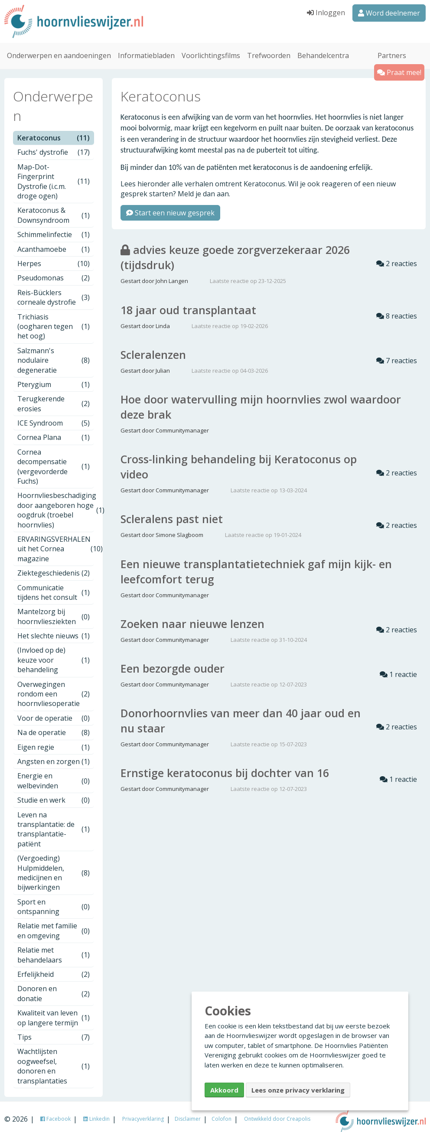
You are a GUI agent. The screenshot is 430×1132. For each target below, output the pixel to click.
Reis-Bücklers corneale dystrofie (53, 290)
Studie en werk (53, 794)
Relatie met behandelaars (53, 948)
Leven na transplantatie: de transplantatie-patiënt (53, 822)
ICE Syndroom (53, 417)
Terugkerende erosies (53, 397)
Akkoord (224, 1090)
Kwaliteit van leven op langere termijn (53, 1011)
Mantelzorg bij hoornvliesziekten (53, 610)
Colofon (221, 1112)
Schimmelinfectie (53, 228)
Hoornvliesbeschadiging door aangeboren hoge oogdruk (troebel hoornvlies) (55, 504)
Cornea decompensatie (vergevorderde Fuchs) (53, 460)
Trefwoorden (268, 49)
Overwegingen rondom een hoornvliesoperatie (53, 687)
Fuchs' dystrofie (53, 146)
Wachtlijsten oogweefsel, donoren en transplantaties (53, 1060)
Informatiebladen (146, 49)
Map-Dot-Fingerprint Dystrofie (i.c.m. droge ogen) (53, 175)
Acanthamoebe (53, 242)
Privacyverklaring (143, 1112)
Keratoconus (53, 132)
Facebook (55, 1112)
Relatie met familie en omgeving (53, 924)
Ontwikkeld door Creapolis (277, 1112)
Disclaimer (188, 1112)
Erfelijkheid (53, 968)
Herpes (53, 257)
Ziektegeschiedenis (53, 567)
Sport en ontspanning (53, 900)
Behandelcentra (323, 49)
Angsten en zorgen (53, 755)
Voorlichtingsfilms (211, 49)
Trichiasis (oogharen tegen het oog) (53, 320)
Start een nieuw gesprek (170, 206)
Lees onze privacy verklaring (298, 1090)
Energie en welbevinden (53, 774)
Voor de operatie (53, 711)
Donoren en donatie (53, 987)
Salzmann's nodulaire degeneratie (53, 353)
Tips (53, 1031)
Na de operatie (53, 726)
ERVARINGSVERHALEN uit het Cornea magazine (55, 542)
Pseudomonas (53, 271)
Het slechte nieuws (53, 629)
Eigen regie (53, 740)
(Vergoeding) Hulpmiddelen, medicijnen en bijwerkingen (53, 866)
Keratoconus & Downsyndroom (53, 208)
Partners (392, 49)
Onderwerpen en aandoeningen (59, 49)
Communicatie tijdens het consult (53, 585)
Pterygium (53, 378)
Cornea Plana (53, 431)
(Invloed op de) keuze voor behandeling (53, 653)
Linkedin (96, 1112)
